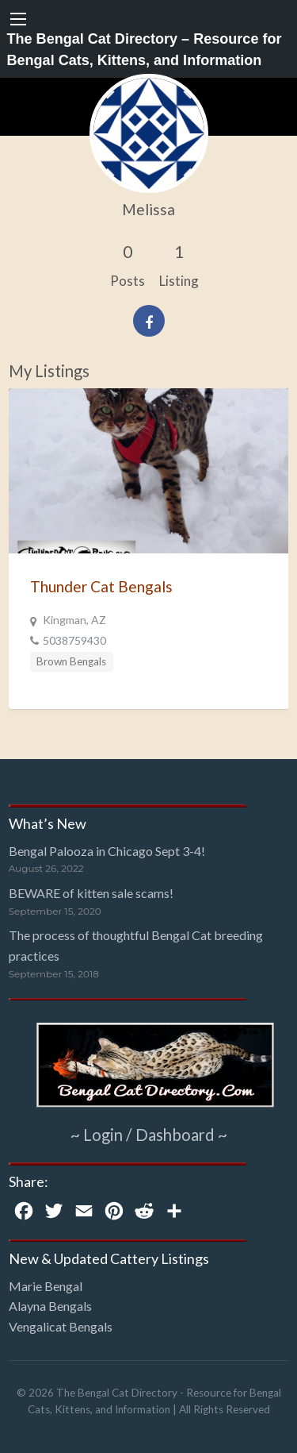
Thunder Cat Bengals (101, 586)
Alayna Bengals (50, 1305)
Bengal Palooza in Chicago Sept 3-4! (107, 850)
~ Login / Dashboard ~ (148, 1134)
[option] (149, 548)
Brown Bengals (71, 661)
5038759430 (74, 640)
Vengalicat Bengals (60, 1326)
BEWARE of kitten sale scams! (91, 892)
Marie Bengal (45, 1285)
